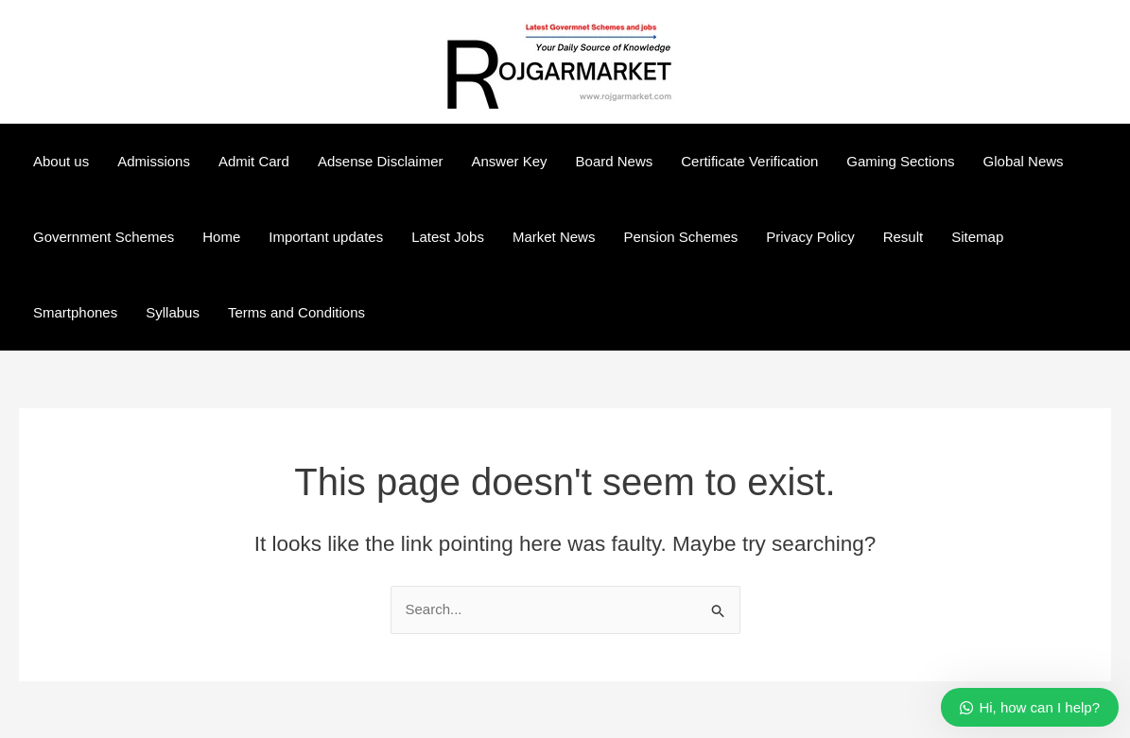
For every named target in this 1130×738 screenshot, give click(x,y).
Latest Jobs (447, 237)
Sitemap (977, 237)
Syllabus (173, 312)
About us (61, 161)
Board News (614, 161)
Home (221, 237)
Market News (554, 237)
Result (903, 237)
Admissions (153, 161)
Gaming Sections (900, 161)
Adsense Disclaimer (380, 161)
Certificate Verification (749, 161)
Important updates (326, 237)
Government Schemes (103, 237)
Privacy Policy (810, 237)
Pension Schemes (680, 237)
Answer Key (510, 161)
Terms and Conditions (296, 312)
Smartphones (75, 312)
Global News (1023, 161)
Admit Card (253, 161)
